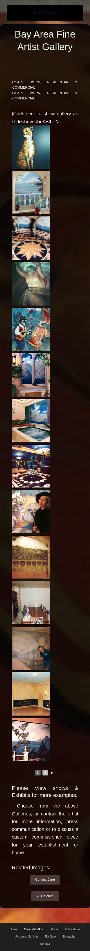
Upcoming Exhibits (26, 936)
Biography (68, 936)
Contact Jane (45, 879)
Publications (72, 929)
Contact (45, 943)
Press (54, 929)
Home (14, 929)
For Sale (50, 936)
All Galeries (45, 896)
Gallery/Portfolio (34, 929)
